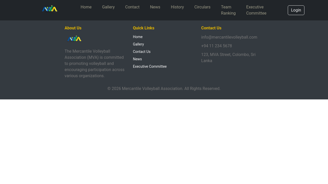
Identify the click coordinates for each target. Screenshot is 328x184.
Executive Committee (256, 10)
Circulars (202, 7)
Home (85, 7)
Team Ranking (228, 10)
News (155, 7)
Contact (132, 7)
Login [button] (296, 10)
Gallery (108, 7)
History (177, 7)
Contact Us (142, 52)
